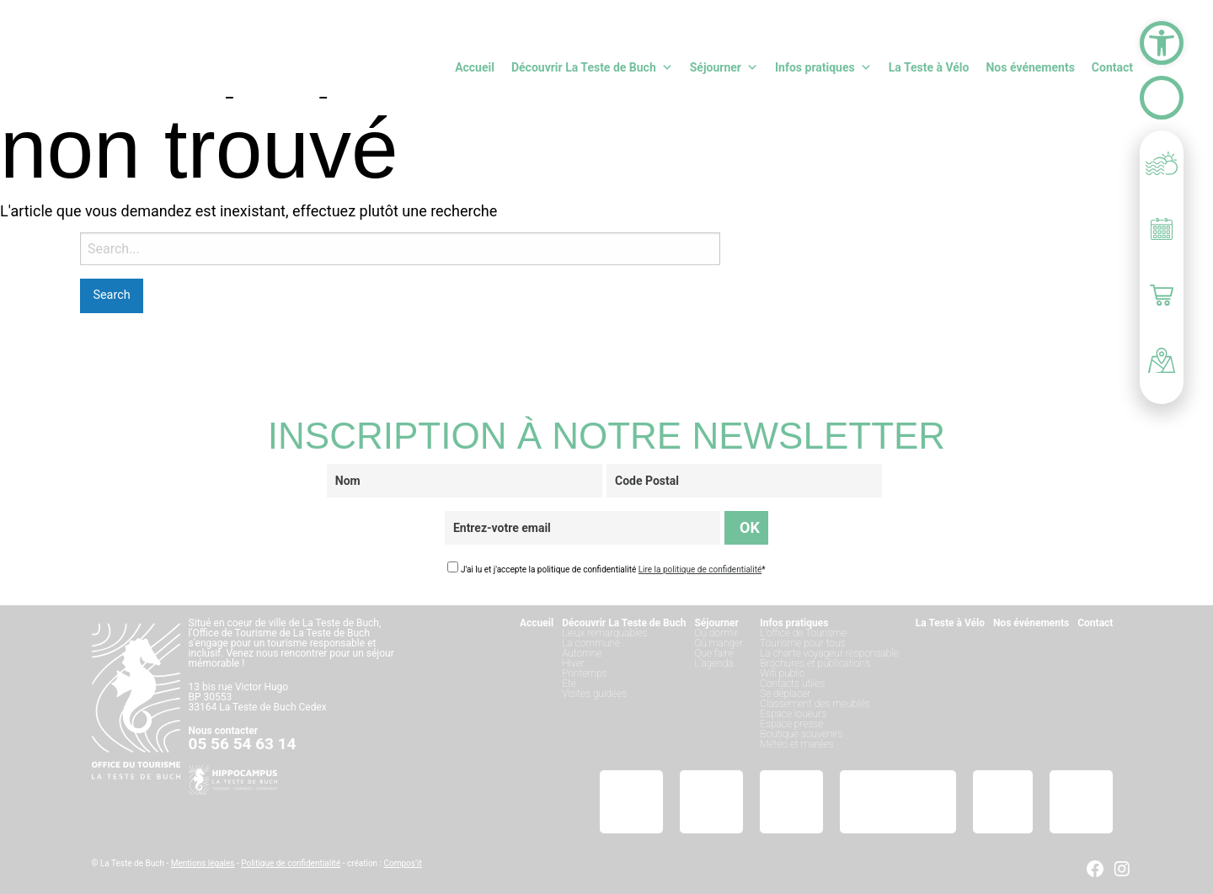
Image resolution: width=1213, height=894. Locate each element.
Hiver (573, 663)
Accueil (474, 67)
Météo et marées (796, 744)
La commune (591, 643)
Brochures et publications (815, 663)
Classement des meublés (815, 704)
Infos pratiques (823, 67)
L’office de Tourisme (803, 633)
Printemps (584, 673)
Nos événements (1030, 67)
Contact (1112, 67)
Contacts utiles (792, 683)
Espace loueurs (793, 714)
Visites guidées (594, 694)
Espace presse (791, 724)
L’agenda (713, 663)
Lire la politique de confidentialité (700, 569)
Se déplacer (785, 694)
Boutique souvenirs (801, 734)
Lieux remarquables (604, 633)
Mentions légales (203, 863)
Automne (581, 653)
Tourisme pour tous (802, 643)
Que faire (713, 653)
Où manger (718, 643)
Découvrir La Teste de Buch (592, 67)
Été (569, 683)
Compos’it (403, 863)
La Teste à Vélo (929, 67)
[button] (1162, 43)
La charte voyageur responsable (829, 653)
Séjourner (724, 67)
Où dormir (716, 633)
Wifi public (782, 673)
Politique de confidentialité (290, 863)
